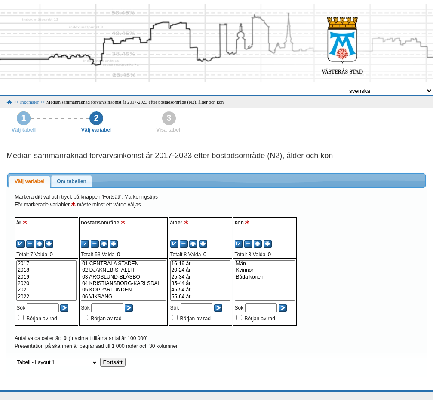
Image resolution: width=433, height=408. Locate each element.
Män (265, 264)
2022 (46, 297)
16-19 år (200, 264)
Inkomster (29, 101)
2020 (46, 283)
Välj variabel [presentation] (30, 181)
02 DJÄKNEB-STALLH (123, 270)
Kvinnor (265, 270)
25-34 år (200, 277)
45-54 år (200, 290)
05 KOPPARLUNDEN (123, 290)
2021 (46, 290)
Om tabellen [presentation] (71, 181)
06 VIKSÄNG (123, 297)
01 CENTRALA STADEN (123, 264)
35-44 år (200, 283)
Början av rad (41, 319)
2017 (46, 264)
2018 (46, 270)
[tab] (29, 181)
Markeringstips (141, 197)
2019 (46, 277)
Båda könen (265, 277)
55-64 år (200, 297)
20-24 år (200, 270)
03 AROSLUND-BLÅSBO (123, 277)
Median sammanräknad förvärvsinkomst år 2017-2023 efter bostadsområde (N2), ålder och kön (135, 101)
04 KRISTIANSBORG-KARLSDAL (123, 283)
